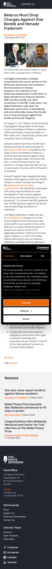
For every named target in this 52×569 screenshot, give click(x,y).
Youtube (12, 562)
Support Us (8, 513)
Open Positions (10, 535)
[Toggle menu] (45, 4)
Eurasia (13, 362)
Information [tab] (26, 256)
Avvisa (26, 319)
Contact (7, 489)
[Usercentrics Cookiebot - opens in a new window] (37, 248)
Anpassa (26, 311)
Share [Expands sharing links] (10, 357)
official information (18, 149)
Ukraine (34, 435)
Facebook (12, 547)
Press (6, 510)
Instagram (13, 552)
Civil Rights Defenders (9, 4)
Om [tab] (42, 256)
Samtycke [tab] (9, 256)
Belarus (8, 35)
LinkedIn (12, 557)
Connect (7, 532)
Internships (8, 539)
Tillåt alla (26, 302)
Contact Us (9, 520)
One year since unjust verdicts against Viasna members (25, 392)
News (18, 415)
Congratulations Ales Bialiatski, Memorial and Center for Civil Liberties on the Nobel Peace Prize (26, 426)
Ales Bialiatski (14, 217)
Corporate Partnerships (14, 516)
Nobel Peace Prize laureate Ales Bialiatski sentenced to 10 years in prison (25, 407)
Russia (25, 435)
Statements (21, 35)
